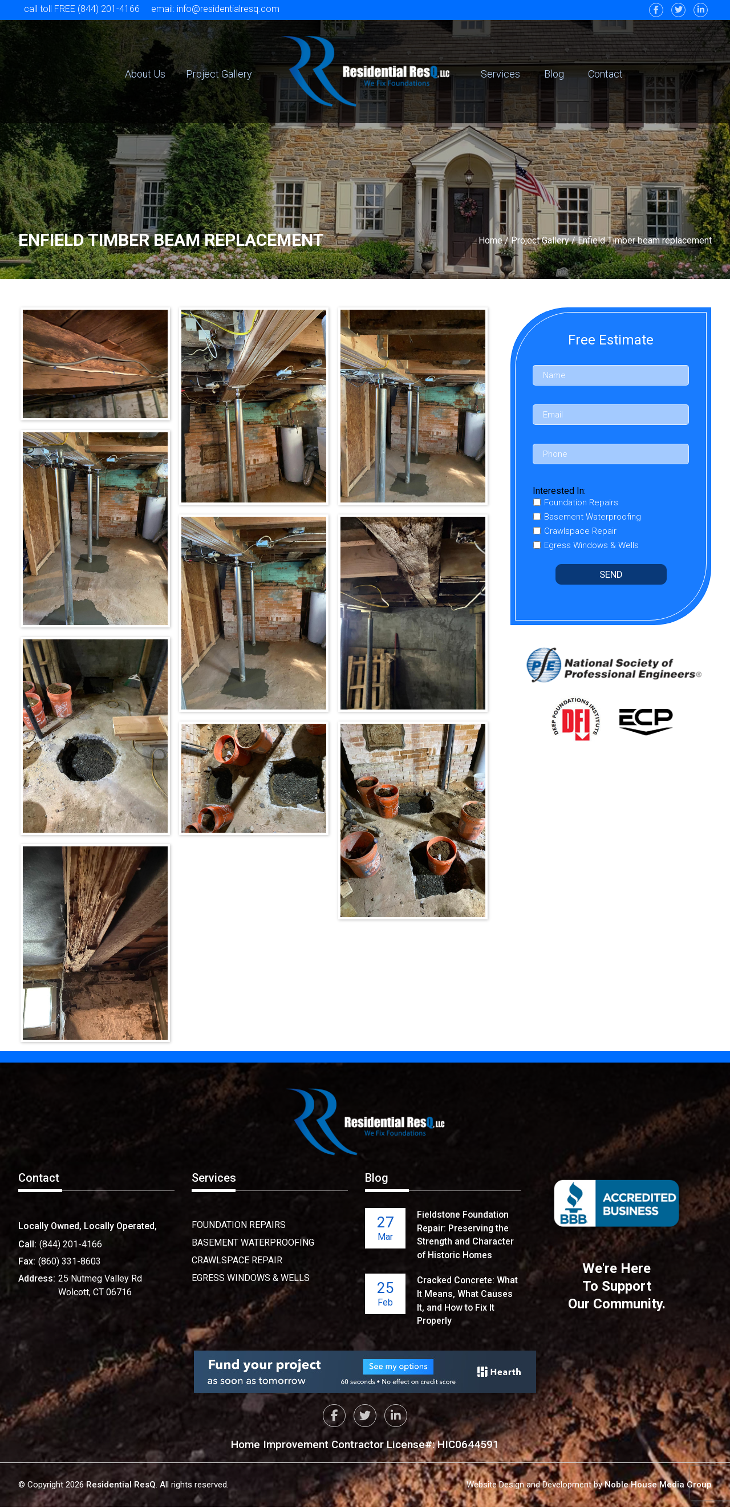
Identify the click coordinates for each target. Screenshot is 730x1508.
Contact (605, 74)
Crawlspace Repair (237, 1260)
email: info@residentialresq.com (216, 8)
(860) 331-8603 (69, 1261)
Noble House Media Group (658, 1486)
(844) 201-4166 (70, 1244)
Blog (554, 74)
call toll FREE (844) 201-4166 (82, 8)
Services (500, 74)
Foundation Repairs (239, 1224)
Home (490, 240)
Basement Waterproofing (253, 1242)
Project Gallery (219, 74)
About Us (145, 74)
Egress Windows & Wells (251, 1277)
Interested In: (559, 490)
